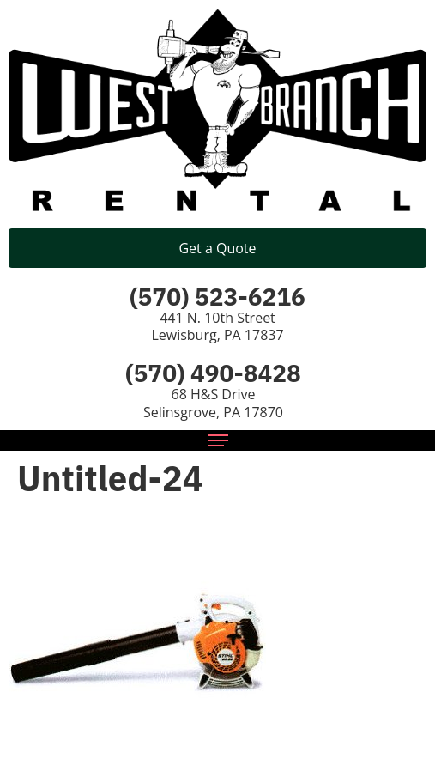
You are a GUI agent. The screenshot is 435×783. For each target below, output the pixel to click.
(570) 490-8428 (213, 373)
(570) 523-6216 (217, 297)
